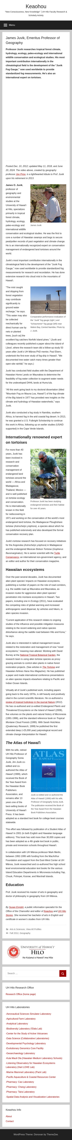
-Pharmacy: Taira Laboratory (20, 1092)
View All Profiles (33, 929)
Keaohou (36, 6)
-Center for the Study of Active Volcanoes (27, 1033)
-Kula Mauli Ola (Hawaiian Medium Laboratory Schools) (34, 1058)
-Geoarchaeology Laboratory (20, 1053)
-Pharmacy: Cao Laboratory (20, 1082)
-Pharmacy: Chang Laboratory (21, 1087)
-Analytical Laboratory (17, 1023)
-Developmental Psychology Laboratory (26, 1043)
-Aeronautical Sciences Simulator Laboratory (28, 1014)
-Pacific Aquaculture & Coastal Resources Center (31, 1077)
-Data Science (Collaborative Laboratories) (27, 1038)
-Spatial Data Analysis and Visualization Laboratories (32, 1097)
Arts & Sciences (17, 929)
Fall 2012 (14, 933)
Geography (25, 933)
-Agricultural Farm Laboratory (21, 1019)
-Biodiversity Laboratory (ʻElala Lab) (24, 1028)
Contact (10, 1121)
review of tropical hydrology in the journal (30, 702)
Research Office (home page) (21, 994)
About (9, 1116)
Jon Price (21, 174)
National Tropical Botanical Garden (38, 655)
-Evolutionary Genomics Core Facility (24, 1048)
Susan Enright (16, 907)
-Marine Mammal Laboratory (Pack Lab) (26, 1072)
